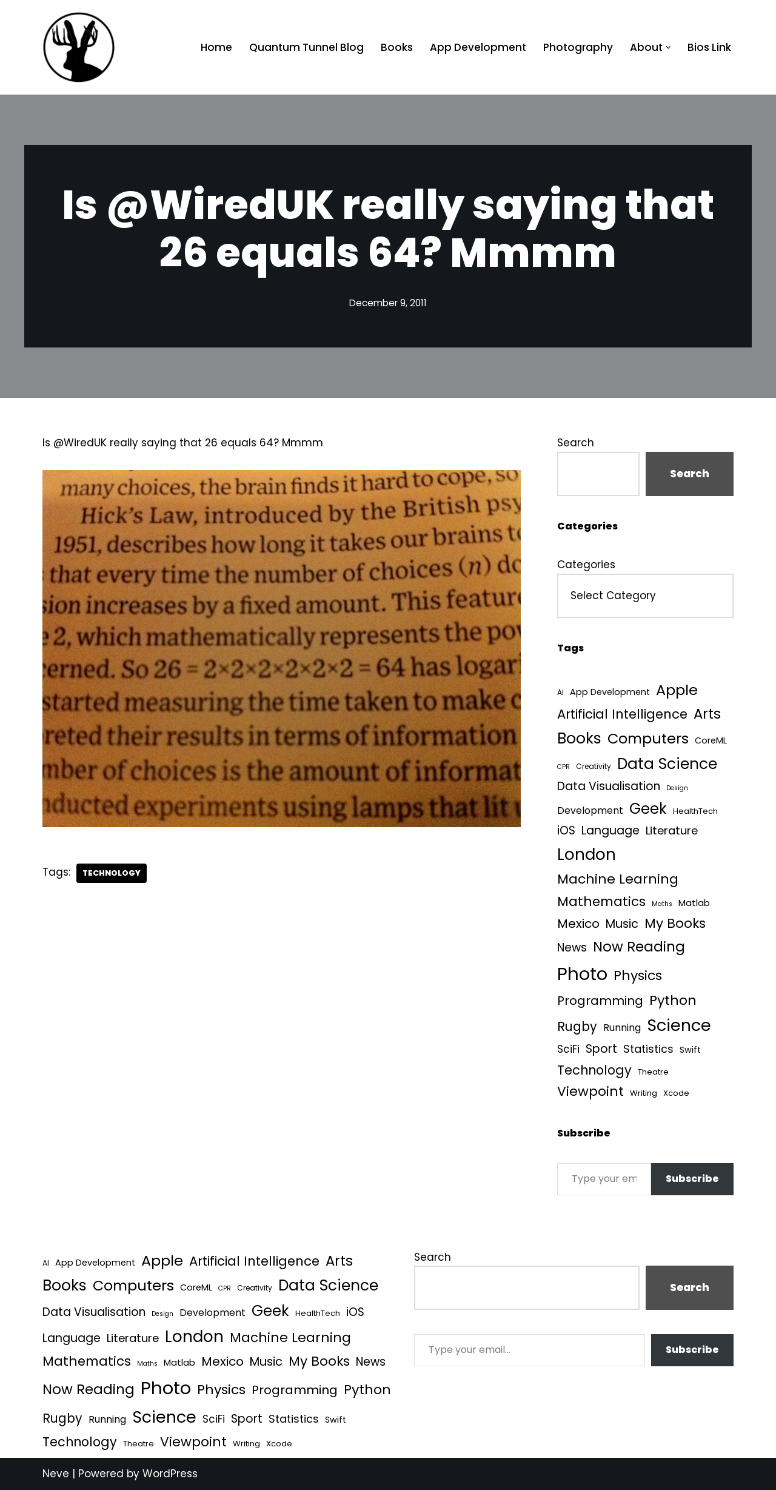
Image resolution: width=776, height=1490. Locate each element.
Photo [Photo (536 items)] (582, 973)
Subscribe (692, 1179)
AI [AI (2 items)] (560, 692)
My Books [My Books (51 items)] (675, 923)
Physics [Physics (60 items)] (638, 975)
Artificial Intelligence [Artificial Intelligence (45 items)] (622, 714)
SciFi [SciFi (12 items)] (568, 1049)
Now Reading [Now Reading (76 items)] (639, 946)
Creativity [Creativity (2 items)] (593, 766)
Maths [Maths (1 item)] (662, 903)
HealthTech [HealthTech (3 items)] (695, 811)
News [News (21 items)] (572, 947)
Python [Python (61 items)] (673, 1000)
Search (575, 442)
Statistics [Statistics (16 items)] (648, 1048)
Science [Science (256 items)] (679, 1025)
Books (397, 47)
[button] (668, 47)
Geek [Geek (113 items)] (648, 809)
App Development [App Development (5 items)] (610, 692)
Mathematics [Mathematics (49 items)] (601, 901)
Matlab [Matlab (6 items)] (694, 902)
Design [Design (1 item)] (677, 788)
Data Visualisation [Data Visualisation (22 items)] (608, 786)
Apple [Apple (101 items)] (677, 690)
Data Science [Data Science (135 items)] (667, 763)
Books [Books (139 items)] (579, 738)
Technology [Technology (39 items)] (594, 1070)
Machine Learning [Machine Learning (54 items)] (617, 879)
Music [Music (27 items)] (622, 924)
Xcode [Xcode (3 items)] (676, 1093)
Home (216, 47)
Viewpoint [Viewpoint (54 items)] (590, 1091)
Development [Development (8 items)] (590, 810)
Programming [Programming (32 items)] (600, 1000)
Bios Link (709, 47)
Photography (578, 47)
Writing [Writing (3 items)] (643, 1093)
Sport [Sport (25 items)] (601, 1049)
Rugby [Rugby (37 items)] (577, 1026)
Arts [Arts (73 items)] (707, 713)
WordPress (170, 1473)
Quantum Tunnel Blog (306, 47)
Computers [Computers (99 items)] (648, 738)
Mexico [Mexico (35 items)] (578, 923)
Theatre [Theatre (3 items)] (653, 1072)
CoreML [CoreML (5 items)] (711, 740)
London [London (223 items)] (586, 854)
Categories (586, 564)
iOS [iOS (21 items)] (566, 830)
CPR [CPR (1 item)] (563, 766)
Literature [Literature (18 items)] (672, 830)
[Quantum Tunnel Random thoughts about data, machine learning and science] (78, 47)
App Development (478, 47)
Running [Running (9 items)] (622, 1028)
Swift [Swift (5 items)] (690, 1050)
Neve (55, 1473)
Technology (111, 873)
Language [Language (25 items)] (610, 830)
